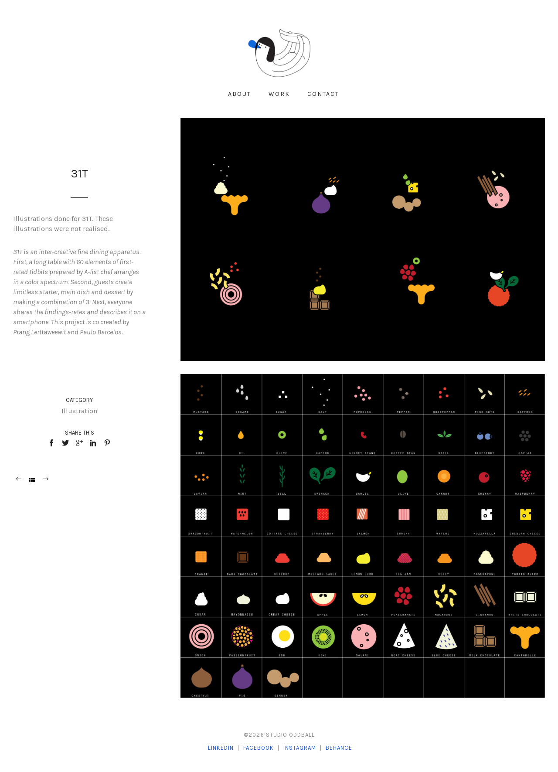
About (239, 94)
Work (279, 94)
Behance (339, 748)
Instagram (299, 748)
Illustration (79, 411)
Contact (323, 94)
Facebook (258, 748)
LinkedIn (221, 748)
